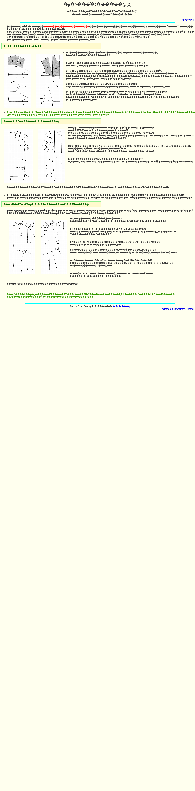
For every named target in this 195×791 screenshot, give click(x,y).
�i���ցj (167, 309)
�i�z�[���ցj (121, 306)
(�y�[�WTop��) (184, 309)
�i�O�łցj (188, 20)
